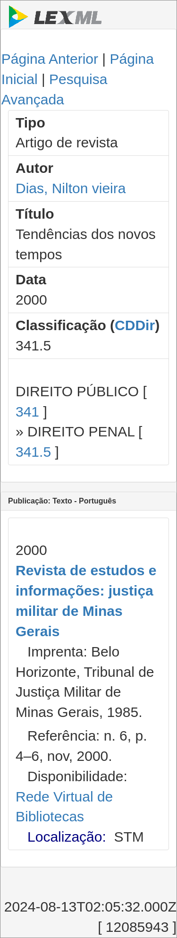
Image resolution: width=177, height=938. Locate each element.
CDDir (135, 325)
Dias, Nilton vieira (71, 188)
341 (27, 411)
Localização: (66, 836)
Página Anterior (49, 59)
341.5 (33, 452)
